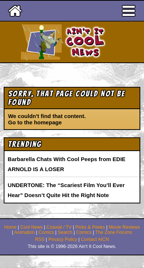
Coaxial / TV (58, 227)
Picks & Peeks (90, 227)
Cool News (31, 227)
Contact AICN (95, 239)
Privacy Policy (62, 239)
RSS (40, 239)
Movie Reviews (124, 227)
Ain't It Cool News (85, 42)
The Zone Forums (113, 232)
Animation (24, 232)
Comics (46, 232)
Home (10, 227)
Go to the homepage (35, 122)
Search (65, 232)
